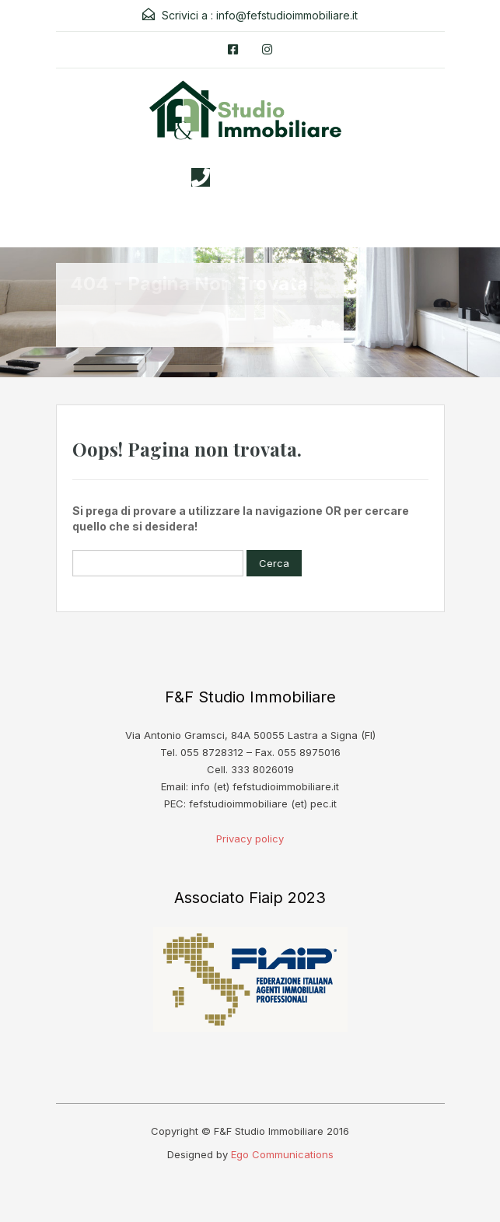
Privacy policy (250, 838)
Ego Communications (282, 1154)
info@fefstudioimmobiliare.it (287, 15)
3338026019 (265, 177)
